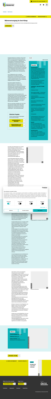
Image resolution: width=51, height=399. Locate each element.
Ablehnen (11, 210)
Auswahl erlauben (25, 210)
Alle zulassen (40, 210)
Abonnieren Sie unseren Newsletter (39, 1)
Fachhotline (5, 388)
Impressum (18, 388)
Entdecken (9, 26)
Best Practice (10, 11)
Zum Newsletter (10, 384)
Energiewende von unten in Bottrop (16, 125)
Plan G (21, 334)
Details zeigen (42, 207)
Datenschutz (12, 388)
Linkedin (22, 384)
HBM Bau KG (16, 336)
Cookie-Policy (25, 388)
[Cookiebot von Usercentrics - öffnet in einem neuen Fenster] (42, 188)
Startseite (4, 11)
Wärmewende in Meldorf (16, 121)
